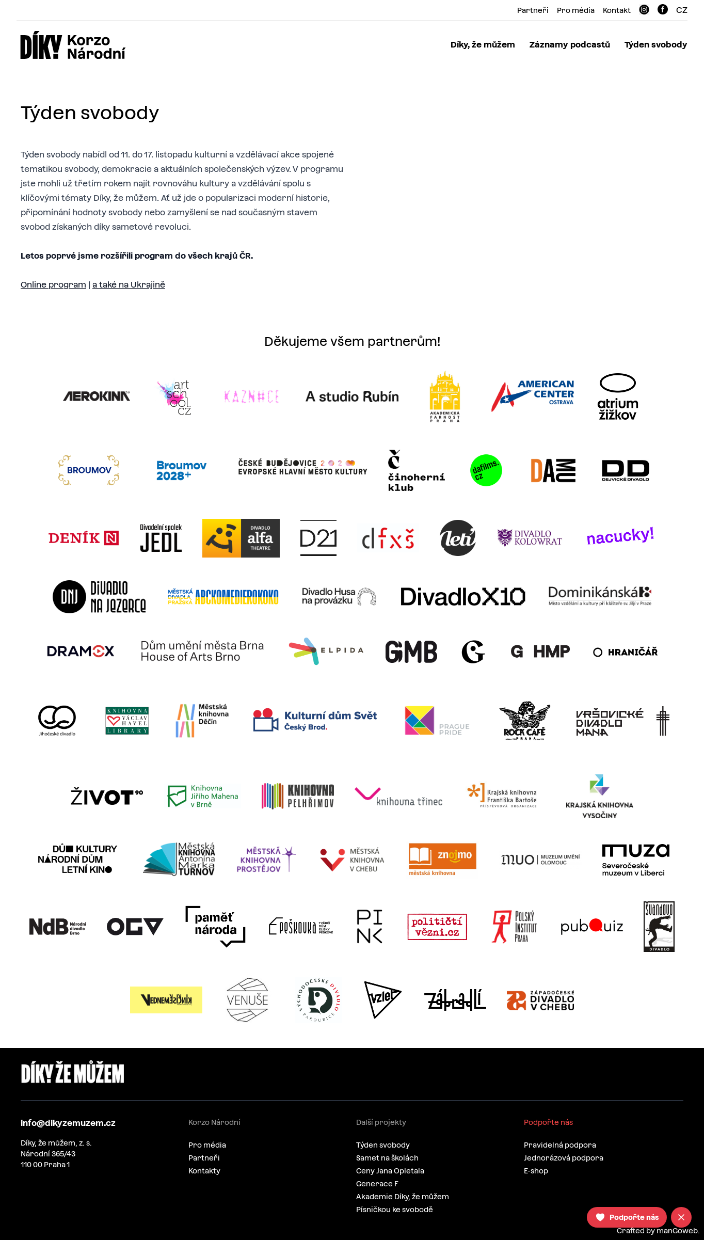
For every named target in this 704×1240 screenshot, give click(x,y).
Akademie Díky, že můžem (402, 1197)
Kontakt (617, 10)
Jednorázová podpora (563, 1158)
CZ (681, 10)
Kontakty (204, 1171)
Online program (53, 285)
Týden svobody (656, 45)
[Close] (681, 1217)
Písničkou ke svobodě (394, 1209)
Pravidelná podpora (560, 1145)
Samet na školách (387, 1158)
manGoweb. (678, 1231)
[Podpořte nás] (627, 1217)
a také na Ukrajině (128, 285)
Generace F (377, 1184)
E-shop (536, 1171)
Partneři (533, 10)
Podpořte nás (548, 1122)
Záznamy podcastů (570, 45)
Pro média (576, 10)
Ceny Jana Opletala (390, 1171)
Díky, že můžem (483, 45)
